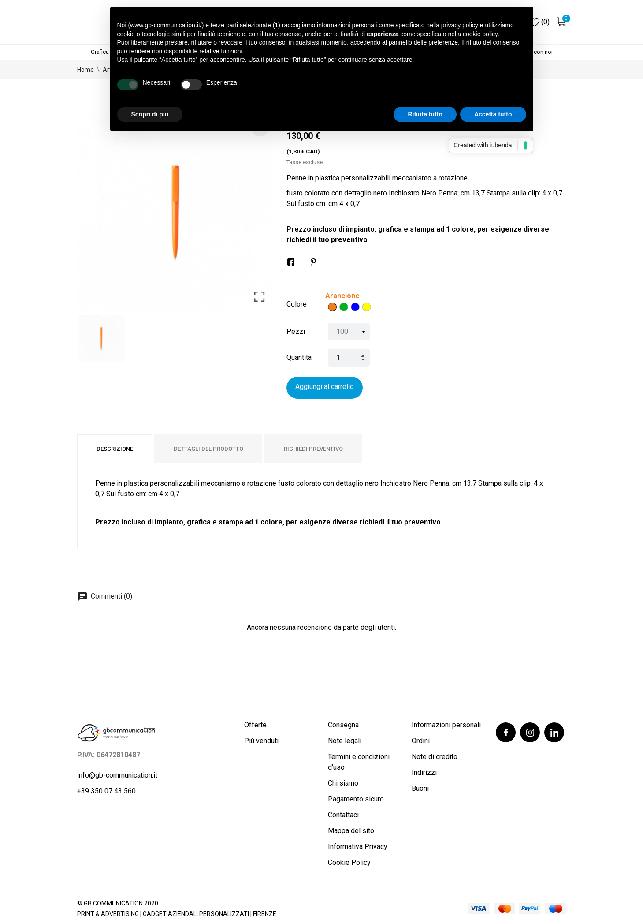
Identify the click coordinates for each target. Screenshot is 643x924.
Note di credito (434, 756)
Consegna (343, 725)
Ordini (421, 741)
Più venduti (261, 741)
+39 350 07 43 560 (106, 791)
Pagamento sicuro (356, 799)
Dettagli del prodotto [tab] (208, 448)
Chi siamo (343, 783)
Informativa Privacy (357, 846)
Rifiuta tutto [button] (425, 114)
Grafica (100, 52)
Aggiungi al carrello (324, 386)
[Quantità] (349, 358)
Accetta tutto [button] (493, 114)
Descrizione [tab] (115, 448)
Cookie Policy (349, 862)
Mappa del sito (351, 831)
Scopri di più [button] (150, 114)
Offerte (255, 725)
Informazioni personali (446, 725)
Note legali (344, 741)
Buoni (420, 788)
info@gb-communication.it (117, 775)
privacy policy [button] (459, 25)
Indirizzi (424, 772)
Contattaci (343, 815)
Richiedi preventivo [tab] (313, 448)
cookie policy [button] (480, 33)
